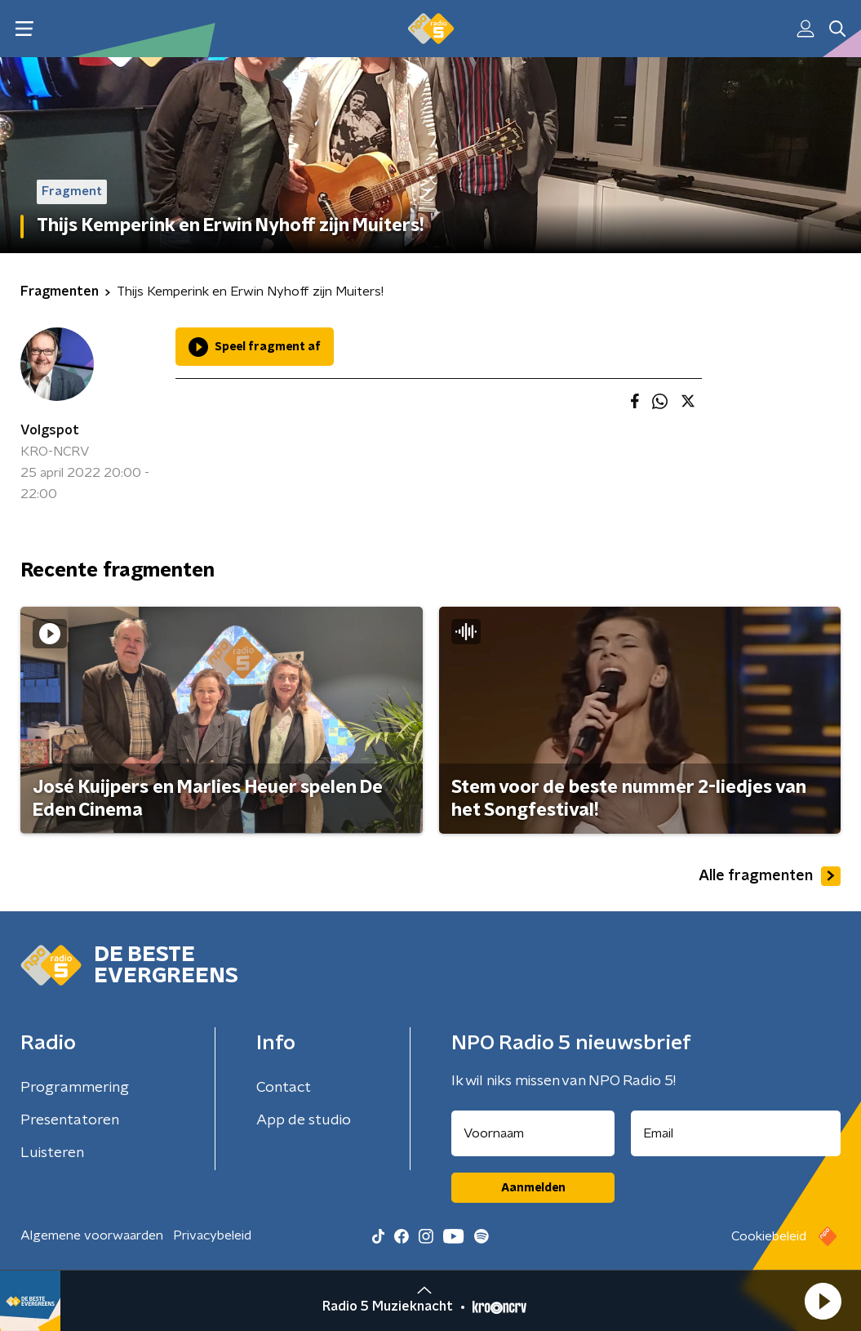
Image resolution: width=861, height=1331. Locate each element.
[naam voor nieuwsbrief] (533, 1133)
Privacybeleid (212, 1235)
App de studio (303, 1120)
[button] (823, 1301)
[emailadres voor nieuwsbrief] (736, 1133)
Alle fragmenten (770, 876)
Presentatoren (69, 1120)
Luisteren (52, 1153)
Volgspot (49, 430)
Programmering (74, 1087)
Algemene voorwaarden (91, 1235)
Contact (283, 1087)
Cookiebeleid (768, 1236)
